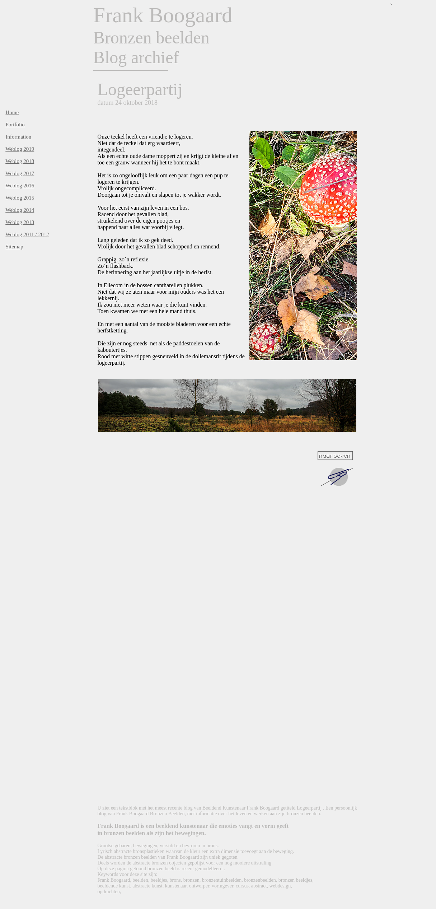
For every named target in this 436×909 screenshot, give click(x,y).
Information (19, 137)
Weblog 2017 (19, 173)
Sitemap (14, 247)
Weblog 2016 (19, 185)
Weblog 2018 (19, 161)
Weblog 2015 (19, 198)
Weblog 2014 (19, 210)
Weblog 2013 (19, 222)
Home (12, 112)
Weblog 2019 (19, 149)
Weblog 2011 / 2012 (27, 234)
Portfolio (15, 124)
